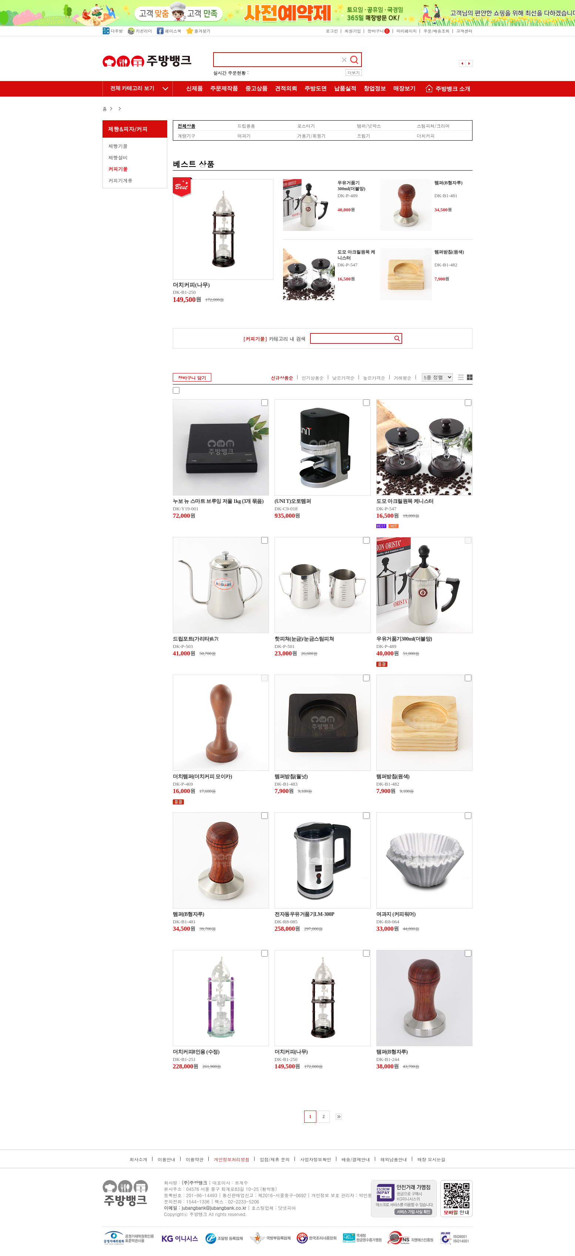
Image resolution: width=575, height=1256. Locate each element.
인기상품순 (313, 378)
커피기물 (118, 168)
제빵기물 (118, 146)
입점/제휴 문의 (275, 1159)
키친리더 (140, 31)
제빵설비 (118, 157)
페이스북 (169, 31)
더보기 (354, 72)
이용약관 (195, 1159)
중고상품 (256, 88)
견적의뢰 (286, 88)
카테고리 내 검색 (274, 338)
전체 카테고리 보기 (132, 88)
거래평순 (402, 378)
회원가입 (352, 31)
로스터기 (306, 125)
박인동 (365, 1195)
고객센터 (464, 31)
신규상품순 (282, 378)
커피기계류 (120, 180)
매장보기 (404, 88)
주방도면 (316, 88)
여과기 (244, 135)
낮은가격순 (343, 378)
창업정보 (375, 88)
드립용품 (246, 125)
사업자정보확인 (315, 1159)
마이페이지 (406, 31)
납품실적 (345, 88)
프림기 (363, 135)
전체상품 (186, 125)
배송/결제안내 (356, 1159)
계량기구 (186, 135)
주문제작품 (224, 88)
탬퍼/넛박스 (369, 125)
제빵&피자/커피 (128, 129)
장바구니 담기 (192, 378)
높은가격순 (374, 378)
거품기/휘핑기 (311, 135)
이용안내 (166, 1159)
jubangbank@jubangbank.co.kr (214, 1208)
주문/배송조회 (436, 31)
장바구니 (378, 31)
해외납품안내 (393, 1159)
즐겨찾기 (198, 31)
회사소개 (138, 1159)
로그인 (332, 31)
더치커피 (425, 135)
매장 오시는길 (431, 1159)
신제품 (194, 88)
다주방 (112, 31)
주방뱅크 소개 (446, 89)
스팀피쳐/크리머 (433, 125)
